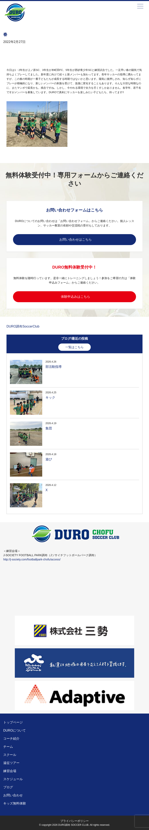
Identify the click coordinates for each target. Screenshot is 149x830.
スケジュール (13, 779)
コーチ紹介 (11, 738)
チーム (8, 746)
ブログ (8, 787)
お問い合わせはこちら (75, 239)
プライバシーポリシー (74, 821)
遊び (48, 459)
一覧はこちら (74, 347)
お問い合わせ (13, 795)
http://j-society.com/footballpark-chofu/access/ (31, 559)
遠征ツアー (11, 763)
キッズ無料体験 (14, 803)
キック (50, 397)
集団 (48, 428)
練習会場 (9, 771)
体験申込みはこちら (75, 296)
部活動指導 (53, 366)
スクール (9, 754)
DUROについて (14, 730)
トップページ (13, 722)
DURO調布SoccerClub (22, 326)
